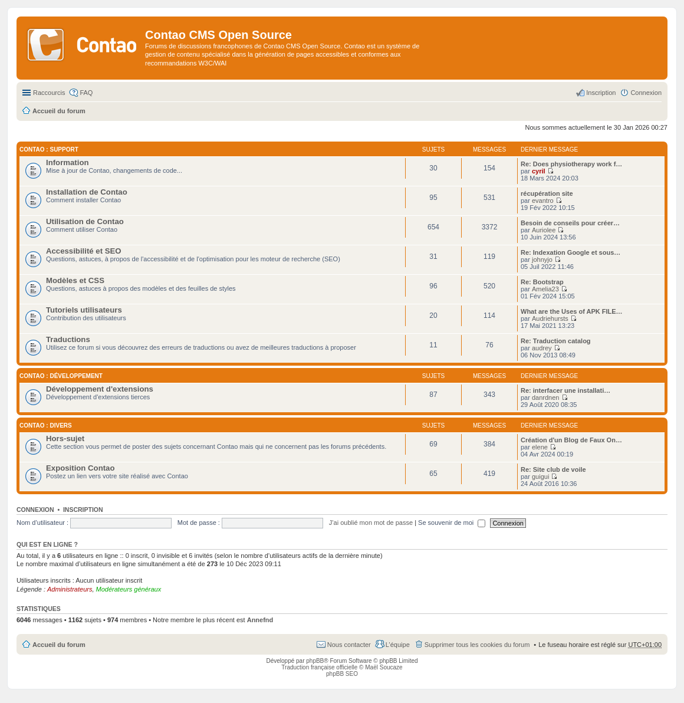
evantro (543, 200)
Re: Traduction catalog (556, 340)
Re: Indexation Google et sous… (570, 252)
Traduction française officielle (319, 667)
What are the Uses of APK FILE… (572, 311)
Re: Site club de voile (553, 469)
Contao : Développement (61, 376)
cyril (538, 171)
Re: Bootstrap (542, 281)
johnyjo (542, 259)
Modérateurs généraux (129, 589)
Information (67, 162)
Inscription (83, 509)
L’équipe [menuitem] (398, 644)
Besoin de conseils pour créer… (570, 222)
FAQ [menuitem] (86, 92)
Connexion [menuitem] (646, 92)
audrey (542, 348)
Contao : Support (48, 149)
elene (540, 447)
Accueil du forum (59, 644)
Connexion (35, 509)
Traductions (68, 339)
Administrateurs (69, 589)
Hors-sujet (65, 438)
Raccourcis (49, 92)
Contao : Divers (45, 425)
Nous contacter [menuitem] (349, 644)
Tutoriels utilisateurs (84, 309)
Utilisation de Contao (85, 221)
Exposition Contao (80, 468)
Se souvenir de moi (451, 522)
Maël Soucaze (383, 667)
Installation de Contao (86, 192)
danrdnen (546, 397)
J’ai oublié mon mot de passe (371, 522)
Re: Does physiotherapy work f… (571, 163)
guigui (540, 476)
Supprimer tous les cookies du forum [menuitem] (477, 644)
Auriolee (543, 230)
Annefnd (260, 619)
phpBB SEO (342, 674)
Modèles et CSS (75, 280)
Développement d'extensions (99, 389)
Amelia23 (545, 289)
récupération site (547, 193)
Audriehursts (550, 318)
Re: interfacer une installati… (565, 390)
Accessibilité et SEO (83, 251)
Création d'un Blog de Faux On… (571, 440)
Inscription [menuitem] (601, 92)
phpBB (315, 661)
